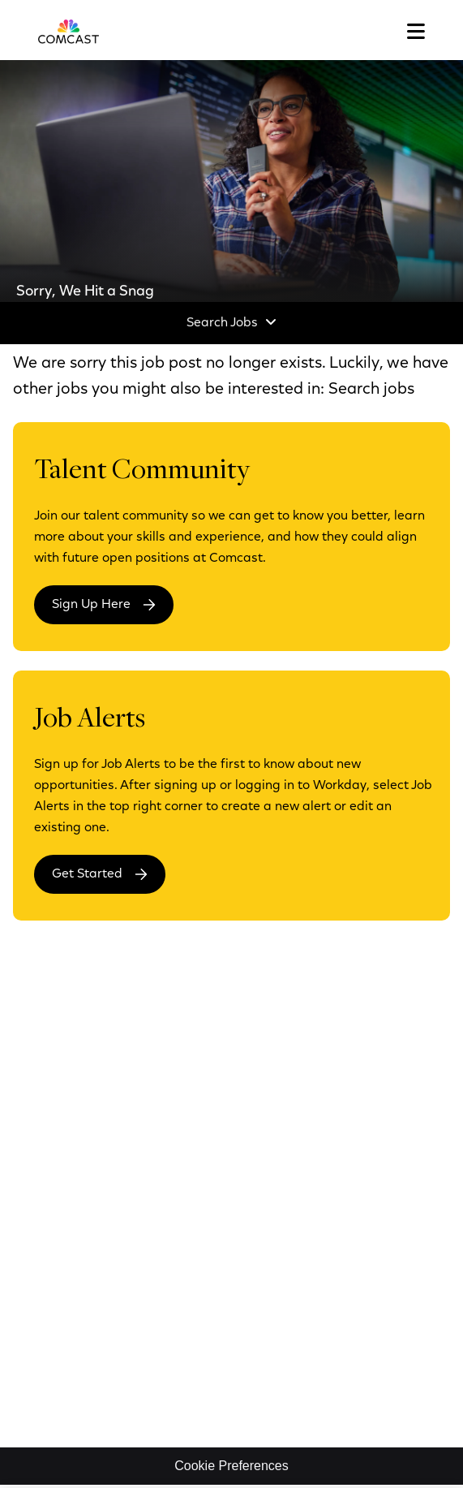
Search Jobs (222, 323)
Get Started (87, 874)
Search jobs (371, 390)
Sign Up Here (91, 604)
